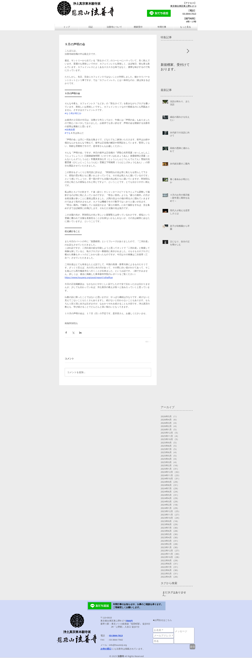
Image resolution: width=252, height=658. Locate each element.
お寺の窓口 (105, 648)
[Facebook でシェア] (66, 332)
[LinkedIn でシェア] (80, 332)
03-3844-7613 (189, 13)
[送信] (192, 646)
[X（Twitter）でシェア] (73, 332)
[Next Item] (188, 51)
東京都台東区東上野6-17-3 (183, 6)
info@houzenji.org (118, 645)
